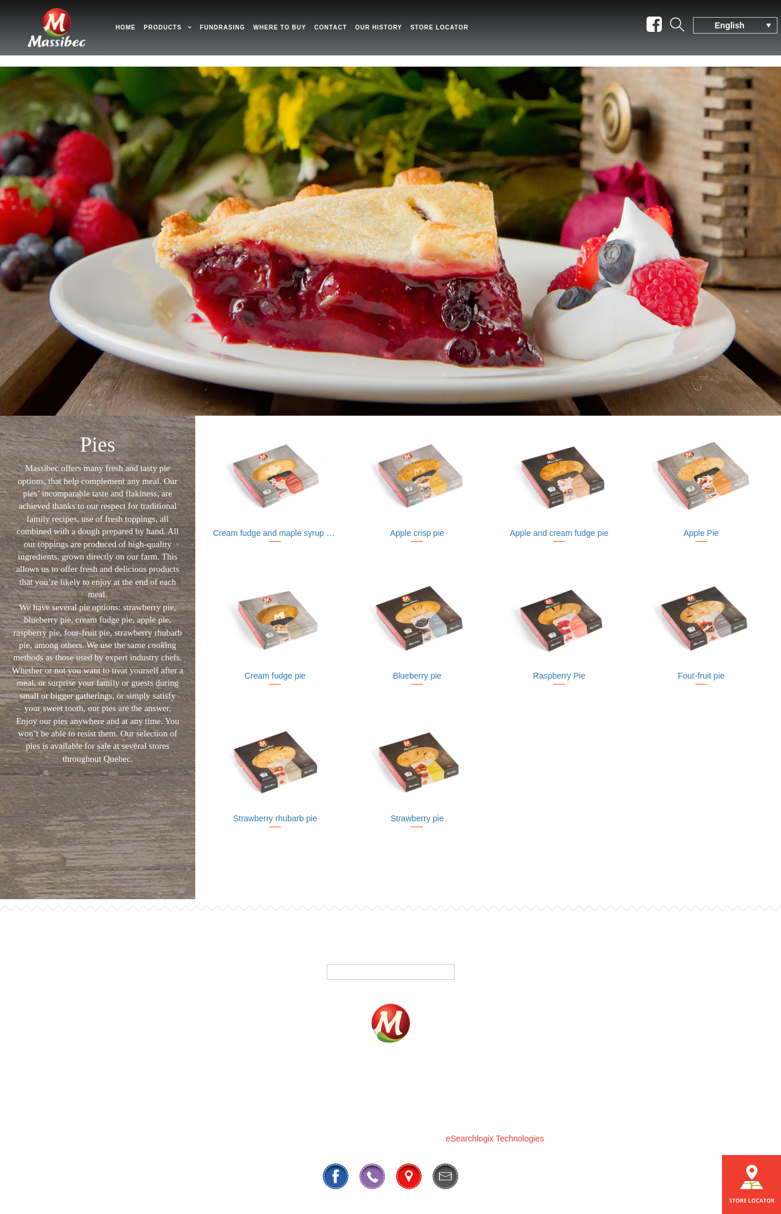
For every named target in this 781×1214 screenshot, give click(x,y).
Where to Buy (293, 32)
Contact (344, 32)
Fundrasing (236, 32)
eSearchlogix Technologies (495, 1138)
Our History (392, 32)
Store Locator (453, 32)
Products (176, 32)
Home (139, 32)
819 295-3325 (348, 1110)
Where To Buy (410, 1082)
